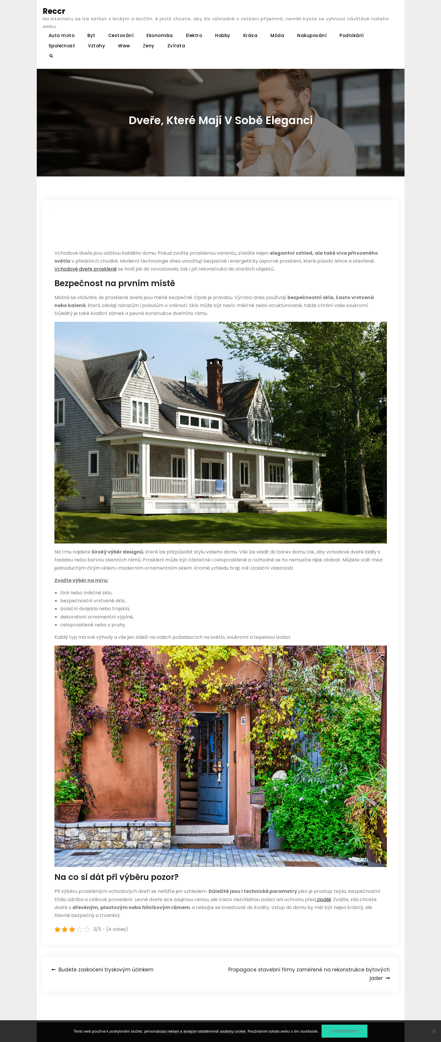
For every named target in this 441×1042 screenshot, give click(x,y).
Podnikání (352, 35)
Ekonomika (160, 35)
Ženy (148, 46)
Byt (91, 35)
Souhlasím (344, 1031)
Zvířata (176, 46)
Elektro (194, 35)
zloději (323, 899)
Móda (277, 35)
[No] (434, 1031)
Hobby (222, 35)
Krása (250, 35)
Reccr (54, 11)
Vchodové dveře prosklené (85, 269)
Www (124, 46)
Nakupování (312, 35)
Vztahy (96, 46)
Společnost (62, 46)
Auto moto (62, 35)
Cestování (121, 35)
